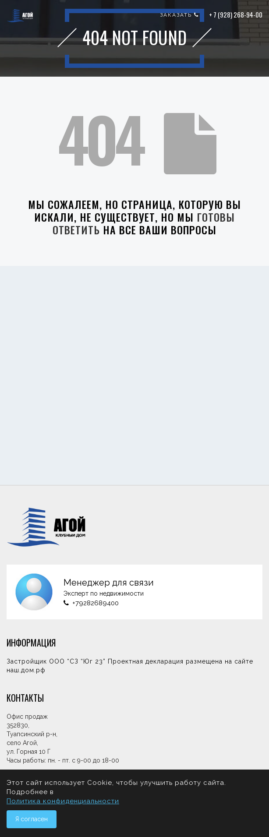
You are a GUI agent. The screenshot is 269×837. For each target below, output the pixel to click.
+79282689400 (95, 603)
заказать (179, 15)
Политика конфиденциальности (63, 801)
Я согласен (31, 819)
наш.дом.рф (26, 670)
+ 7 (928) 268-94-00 (235, 14)
